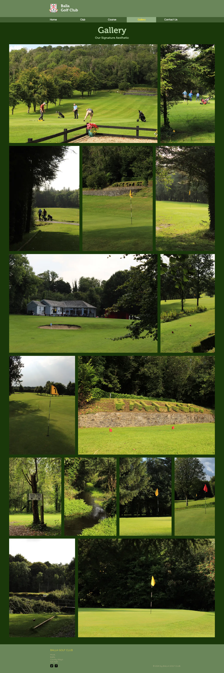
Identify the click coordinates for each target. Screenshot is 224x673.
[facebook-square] (56, 665)
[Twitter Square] (51, 665)
